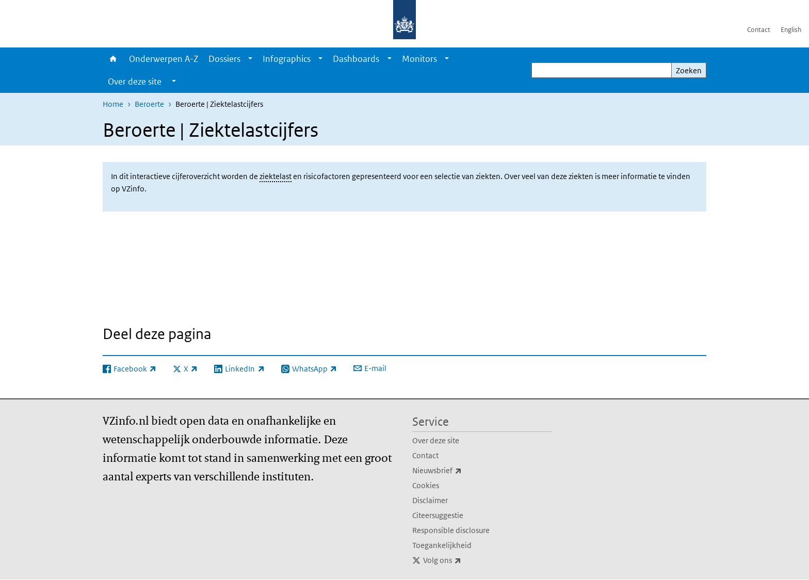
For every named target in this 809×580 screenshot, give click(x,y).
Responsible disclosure (451, 530)
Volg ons (465, 560)
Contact (758, 29)
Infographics (287, 59)
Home (113, 58)
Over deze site (435, 440)
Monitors (419, 59)
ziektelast (276, 176)
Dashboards (356, 59)
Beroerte (149, 104)
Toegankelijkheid (442, 545)
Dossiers (224, 59)
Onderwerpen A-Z (163, 59)
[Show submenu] (250, 58)
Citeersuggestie (437, 515)
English (791, 29)
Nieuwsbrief (459, 470)
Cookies (425, 485)
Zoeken (689, 70)
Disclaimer (430, 500)
